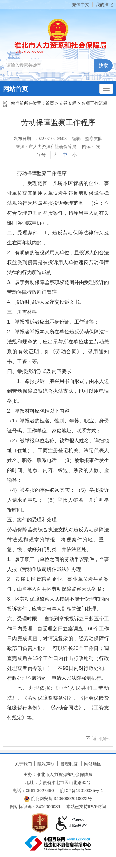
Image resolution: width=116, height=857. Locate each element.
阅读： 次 (91, 146)
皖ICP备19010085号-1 (81, 790)
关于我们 (23, 763)
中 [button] (65, 154)
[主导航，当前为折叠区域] (106, 89)
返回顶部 (101, 738)
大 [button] (55, 154)
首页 (49, 103)
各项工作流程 (94, 103)
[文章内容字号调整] (58, 155)
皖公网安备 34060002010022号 (58, 799)
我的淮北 (104, 4)
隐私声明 (46, 763)
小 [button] (74, 154)
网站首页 (15, 88)
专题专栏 (67, 103)
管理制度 (69, 763)
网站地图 (92, 763)
